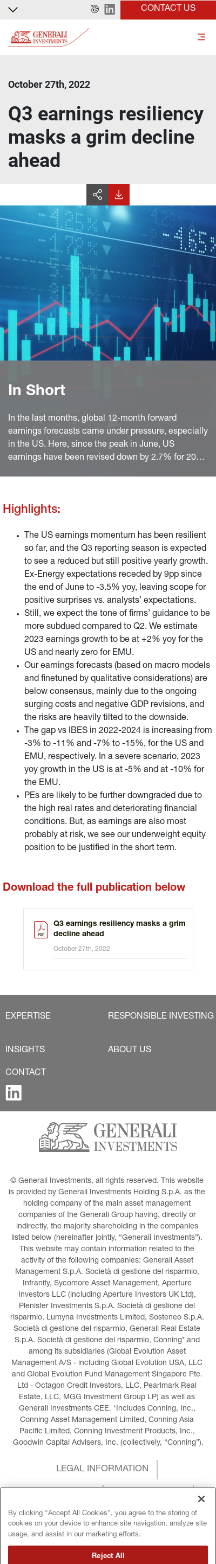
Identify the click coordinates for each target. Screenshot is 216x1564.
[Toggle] (201, 37)
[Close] (201, 1523)
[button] (94, 10)
